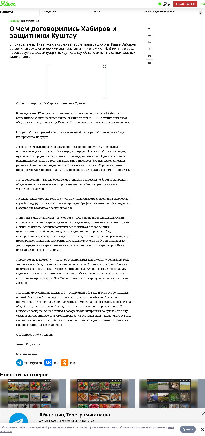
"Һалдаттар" (50, 11)
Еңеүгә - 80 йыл (185, 3)
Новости (6, 12)
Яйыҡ (7, 3)
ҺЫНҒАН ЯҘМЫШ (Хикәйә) (159, 11)
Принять (188, 429)
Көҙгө (97, 11)
